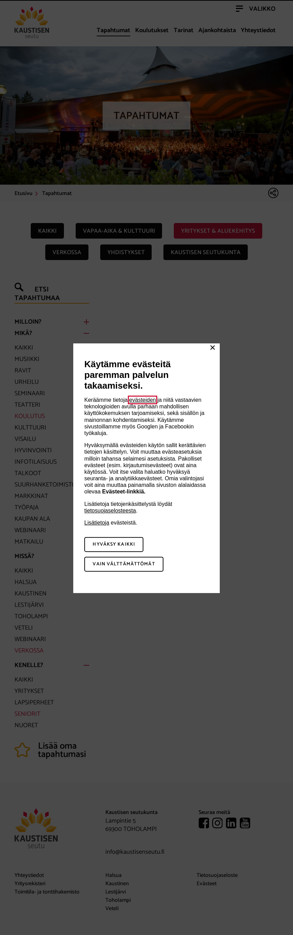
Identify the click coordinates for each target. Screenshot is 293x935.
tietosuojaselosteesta (110, 510)
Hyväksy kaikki (114, 544)
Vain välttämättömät (124, 564)
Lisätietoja (96, 523)
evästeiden (142, 400)
